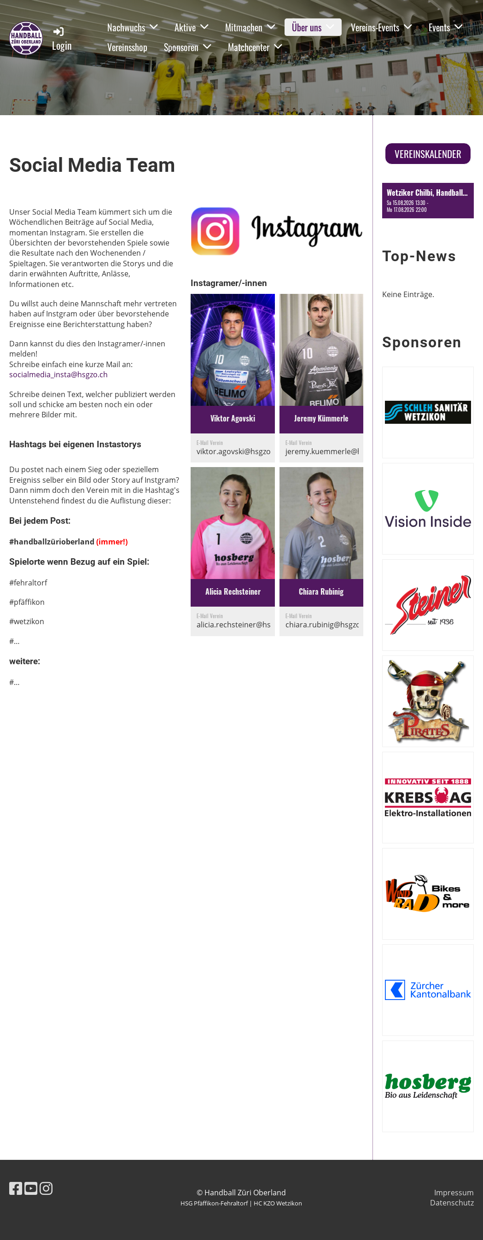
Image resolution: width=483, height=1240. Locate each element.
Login (62, 39)
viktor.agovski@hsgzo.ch (239, 451)
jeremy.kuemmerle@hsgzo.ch (336, 451)
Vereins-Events (381, 27)
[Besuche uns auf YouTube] (30, 1188)
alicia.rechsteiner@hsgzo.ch (245, 625)
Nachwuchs (132, 27)
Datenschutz (452, 1203)
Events (446, 27)
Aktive (192, 27)
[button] (428, 200)
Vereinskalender (428, 153)
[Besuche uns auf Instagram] (46, 1188)
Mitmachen (250, 27)
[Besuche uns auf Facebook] (15, 1188)
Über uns (313, 27)
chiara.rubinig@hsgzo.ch (328, 625)
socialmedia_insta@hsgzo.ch (58, 374)
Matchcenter (255, 47)
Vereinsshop (127, 47)
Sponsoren (187, 47)
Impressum (454, 1192)
